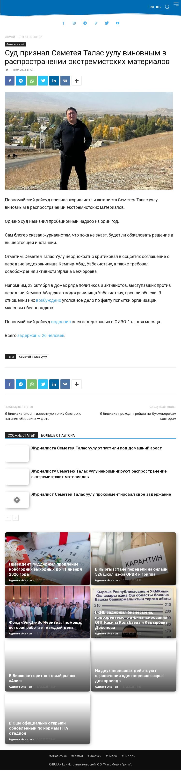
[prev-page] (8, 518)
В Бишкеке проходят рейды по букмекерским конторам (138, 416)
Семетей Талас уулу (33, 356)
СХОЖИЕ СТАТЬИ (21, 435)
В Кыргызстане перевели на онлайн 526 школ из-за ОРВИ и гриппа (131, 572)
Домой (10, 37)
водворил (61, 321)
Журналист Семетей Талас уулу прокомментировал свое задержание (101, 494)
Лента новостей (31, 37)
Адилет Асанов (20, 580)
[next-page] (16, 518)
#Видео (111, 756)
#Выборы (129, 756)
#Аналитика (58, 756)
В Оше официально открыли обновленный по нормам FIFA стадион (38, 728)
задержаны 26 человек (40, 335)
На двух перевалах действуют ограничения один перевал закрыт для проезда (130, 675)
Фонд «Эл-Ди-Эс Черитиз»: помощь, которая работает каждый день (45, 625)
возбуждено (48, 300)
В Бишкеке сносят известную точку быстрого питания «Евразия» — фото (43, 416)
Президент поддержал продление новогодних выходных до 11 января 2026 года (45, 569)
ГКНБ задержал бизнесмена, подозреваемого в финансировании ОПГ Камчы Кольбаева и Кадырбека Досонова (131, 620)
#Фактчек (94, 756)
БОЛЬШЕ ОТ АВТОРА (58, 435)
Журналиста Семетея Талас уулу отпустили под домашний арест (96, 448)
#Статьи (77, 756)
